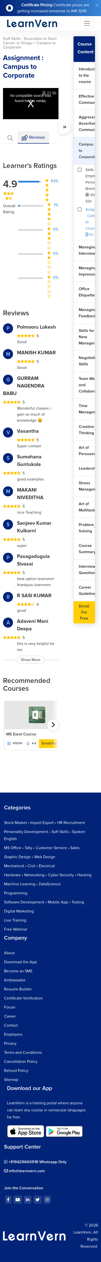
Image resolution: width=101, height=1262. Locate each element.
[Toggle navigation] (87, 23)
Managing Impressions (87, 271)
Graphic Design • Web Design (29, 856)
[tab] (10, 137)
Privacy (10, 1043)
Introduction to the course (87, 75)
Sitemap (11, 1079)
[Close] (97, 5)
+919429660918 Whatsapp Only (35, 1161)
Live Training (15, 920)
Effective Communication (87, 99)
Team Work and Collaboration (87, 385)
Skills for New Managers (87, 337)
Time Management (87, 409)
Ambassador (15, 980)
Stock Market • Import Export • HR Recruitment (44, 822)
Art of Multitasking (87, 507)
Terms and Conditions (23, 1052)
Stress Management (87, 486)
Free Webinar (15, 929)
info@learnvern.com (24, 1170)
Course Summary (87, 548)
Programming (15, 893)
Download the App (20, 962)
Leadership (87, 468)
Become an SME (18, 971)
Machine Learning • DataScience (32, 884)
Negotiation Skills (87, 361)
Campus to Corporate (87, 150)
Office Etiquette (87, 292)
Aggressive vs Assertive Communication (87, 123)
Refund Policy (16, 1070)
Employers (13, 1034)
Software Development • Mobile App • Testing (44, 902)
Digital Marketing (19, 911)
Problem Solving (86, 528)
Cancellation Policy (21, 1061)
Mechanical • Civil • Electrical (29, 865)
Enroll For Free (53, 743)
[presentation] (53, 725)
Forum (9, 1007)
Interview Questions (87, 569)
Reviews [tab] (33, 138)
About (9, 952)
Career (10, 1016)
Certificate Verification (23, 998)
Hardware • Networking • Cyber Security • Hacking (48, 875)
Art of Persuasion (87, 450)
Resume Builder (18, 989)
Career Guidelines (87, 590)
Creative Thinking (86, 430)
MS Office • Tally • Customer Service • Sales (42, 847)
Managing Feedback (87, 313)
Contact (11, 1025)
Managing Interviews (87, 250)
